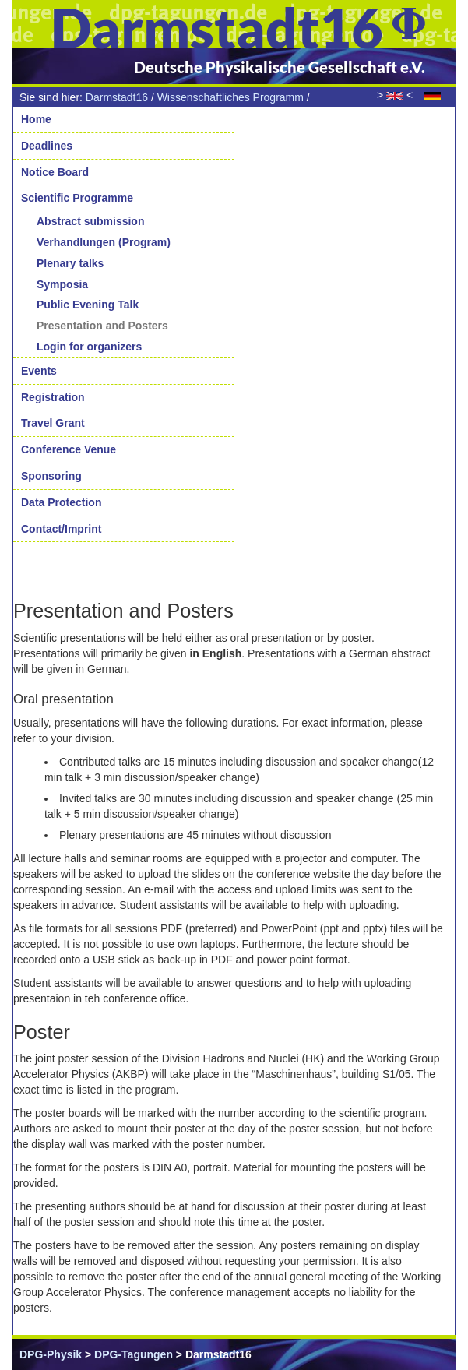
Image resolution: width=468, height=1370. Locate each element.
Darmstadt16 (117, 97)
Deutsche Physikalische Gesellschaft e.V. (279, 67)
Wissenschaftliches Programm (230, 97)
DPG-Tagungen (133, 1354)
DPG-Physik (50, 1354)
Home (36, 119)
